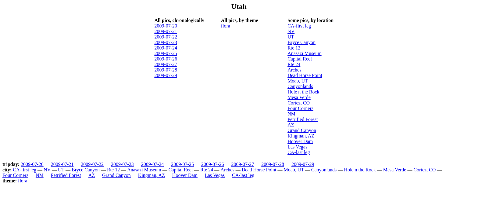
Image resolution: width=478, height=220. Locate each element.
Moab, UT (297, 80)
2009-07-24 (165, 47)
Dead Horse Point (304, 75)
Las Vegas (297, 146)
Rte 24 (293, 64)
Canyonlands (300, 86)
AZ (290, 124)
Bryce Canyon (301, 42)
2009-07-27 (165, 64)
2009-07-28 (165, 69)
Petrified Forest (302, 119)
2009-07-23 (165, 42)
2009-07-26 (165, 58)
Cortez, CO (298, 102)
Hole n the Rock (303, 91)
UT (290, 36)
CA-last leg (298, 152)
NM (291, 113)
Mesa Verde (299, 97)
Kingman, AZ (300, 135)
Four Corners (300, 108)
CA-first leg (299, 25)
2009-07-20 (165, 25)
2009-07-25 (165, 53)
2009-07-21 (165, 31)
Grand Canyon (301, 130)
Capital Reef (299, 58)
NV (290, 31)
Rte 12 (293, 47)
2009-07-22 (165, 36)
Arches (294, 69)
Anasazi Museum (304, 53)
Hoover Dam (300, 141)
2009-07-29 (165, 75)
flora (225, 25)
